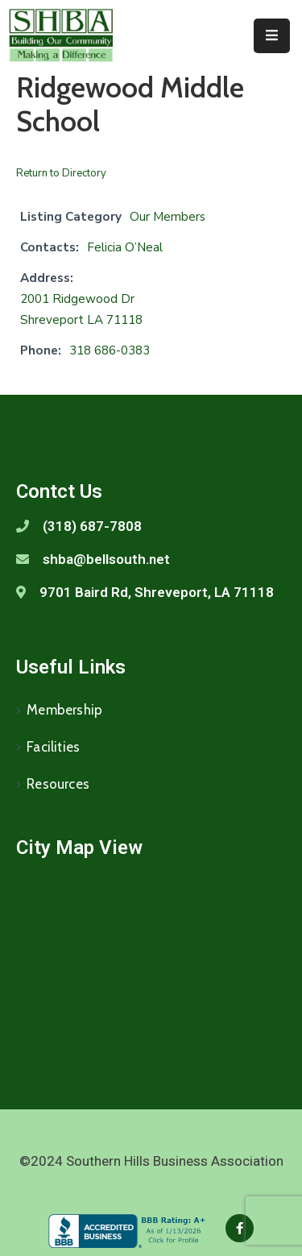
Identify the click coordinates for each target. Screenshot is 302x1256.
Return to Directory (61, 173)
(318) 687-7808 (92, 526)
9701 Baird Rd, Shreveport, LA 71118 (156, 592)
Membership (64, 710)
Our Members (167, 217)
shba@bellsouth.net (106, 559)
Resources (58, 784)
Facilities (53, 747)
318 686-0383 (109, 350)
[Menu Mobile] (272, 36)
